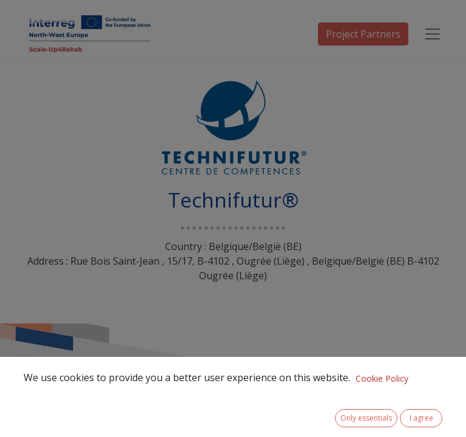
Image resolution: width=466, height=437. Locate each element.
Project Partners (363, 34)
